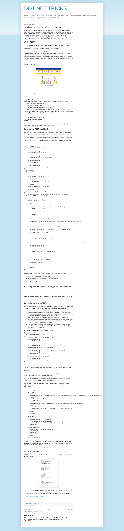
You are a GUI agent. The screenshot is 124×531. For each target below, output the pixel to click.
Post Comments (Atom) (35, 511)
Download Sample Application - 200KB (34, 93)
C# (32, 505)
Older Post (70, 509)
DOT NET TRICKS (45, 8)
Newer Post (27, 509)
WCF (35, 505)
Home (49, 509)
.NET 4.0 (30, 505)
